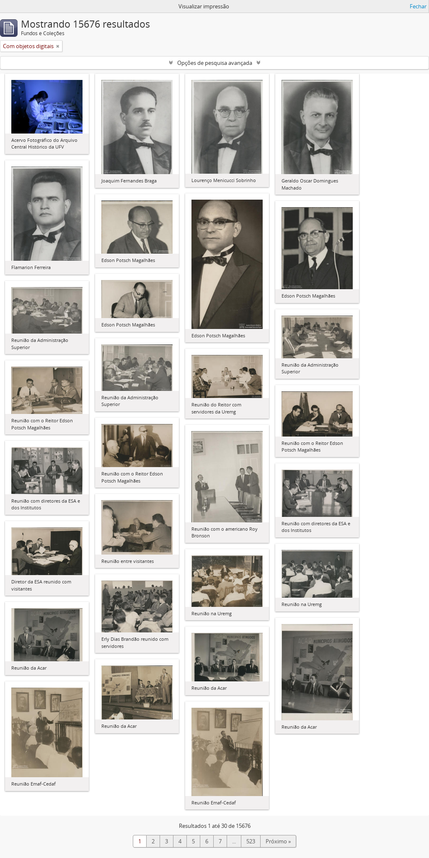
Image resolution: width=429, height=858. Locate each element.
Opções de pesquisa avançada (214, 63)
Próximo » (278, 841)
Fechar (418, 6)
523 (250, 841)
